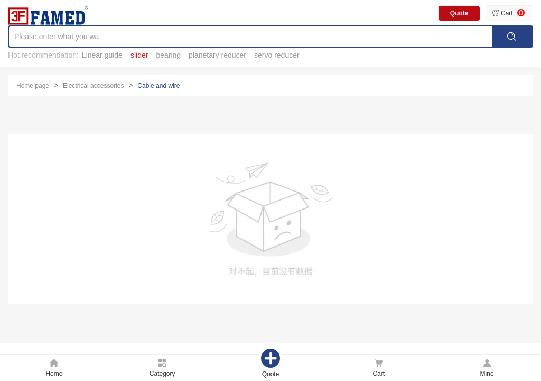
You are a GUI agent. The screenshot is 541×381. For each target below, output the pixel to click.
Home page (32, 85)
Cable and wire (158, 85)
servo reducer (277, 55)
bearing (168, 55)
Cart (507, 13)
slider (139, 55)
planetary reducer (217, 55)
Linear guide (102, 55)
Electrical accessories (93, 85)
